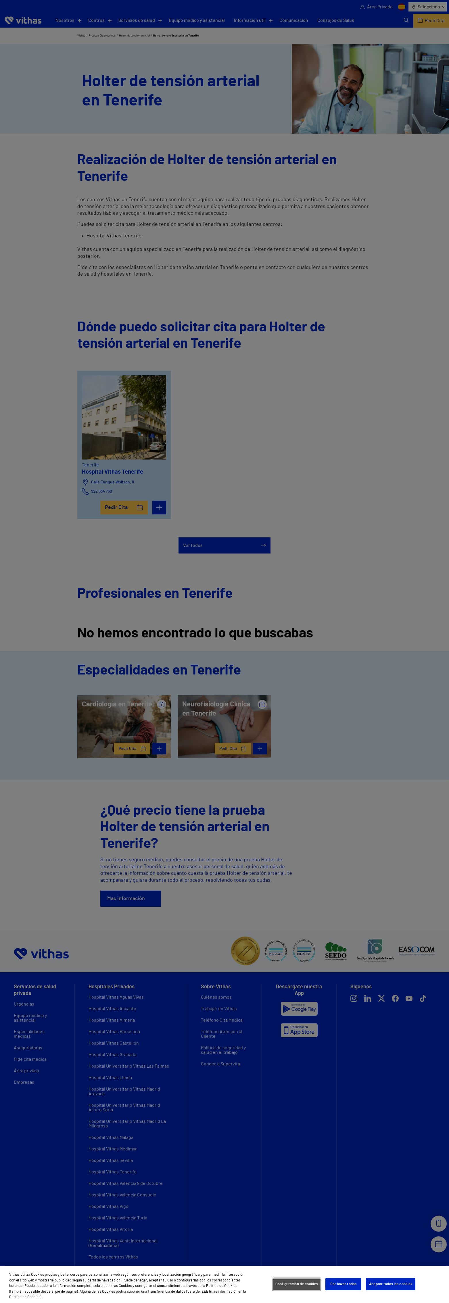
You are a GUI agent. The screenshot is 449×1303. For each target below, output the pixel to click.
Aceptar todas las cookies (390, 1284)
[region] (224, 1284)
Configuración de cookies (296, 1284)
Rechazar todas (343, 1284)
